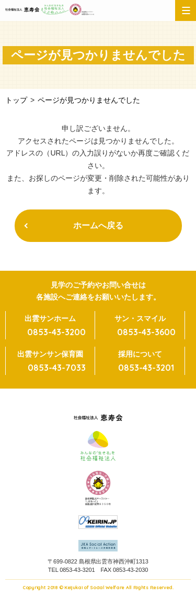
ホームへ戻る (98, 225)
